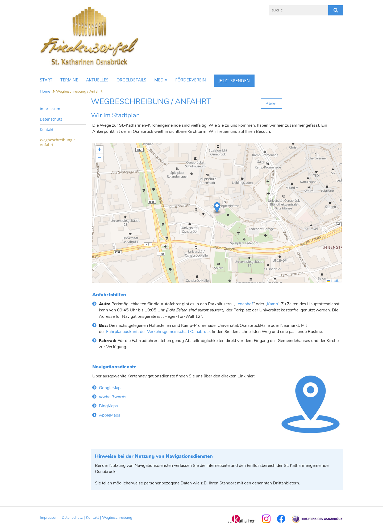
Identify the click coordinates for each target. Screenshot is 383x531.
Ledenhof (244, 304)
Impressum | (51, 517)
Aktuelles (97, 80)
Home (45, 91)
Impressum (50, 108)
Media (160, 80)
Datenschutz (51, 119)
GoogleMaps (111, 388)
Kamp (272, 304)
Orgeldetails (131, 80)
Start (46, 80)
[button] (217, 208)
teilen (271, 103)
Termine (69, 80)
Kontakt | (94, 517)
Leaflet (333, 281)
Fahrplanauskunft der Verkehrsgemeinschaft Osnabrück (158, 332)
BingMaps (108, 406)
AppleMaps (109, 415)
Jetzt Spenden (234, 81)
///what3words (112, 397)
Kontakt (46, 129)
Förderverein (190, 80)
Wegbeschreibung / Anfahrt (77, 91)
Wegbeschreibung (117, 517)
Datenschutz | (74, 517)
